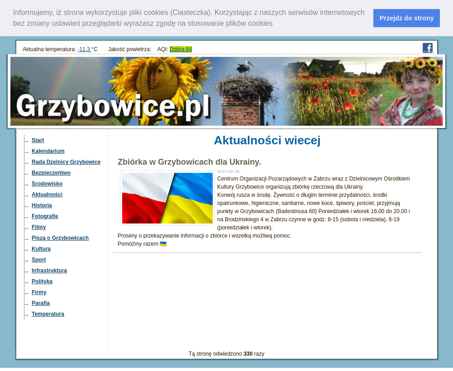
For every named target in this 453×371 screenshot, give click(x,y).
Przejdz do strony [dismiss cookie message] (407, 18)
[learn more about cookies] (276, 24)
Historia (42, 205)
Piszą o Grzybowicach (60, 238)
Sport (39, 260)
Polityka (42, 281)
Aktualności (47, 194)
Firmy (39, 292)
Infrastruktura (49, 270)
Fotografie (45, 216)
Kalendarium (48, 151)
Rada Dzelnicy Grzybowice (66, 162)
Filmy (39, 227)
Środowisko (47, 184)
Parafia (41, 303)
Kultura (41, 249)
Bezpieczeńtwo (51, 173)
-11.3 (84, 49)
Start (38, 140)
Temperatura (48, 314)
